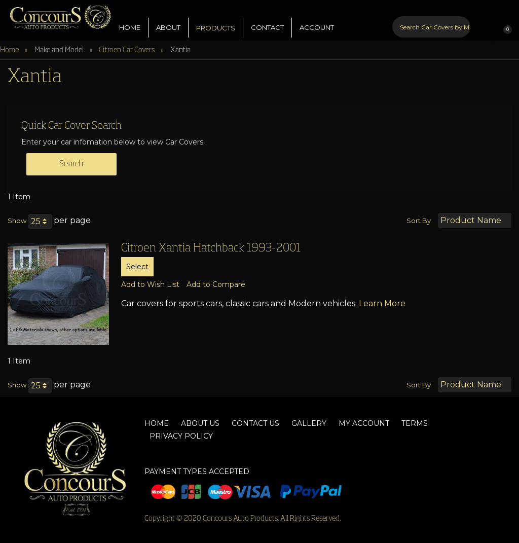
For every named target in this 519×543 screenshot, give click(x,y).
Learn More (382, 303)
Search (71, 164)
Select (137, 266)
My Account (364, 423)
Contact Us (255, 423)
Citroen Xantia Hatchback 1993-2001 (211, 248)
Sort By (418, 220)
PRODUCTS (215, 20)
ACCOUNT (317, 20)
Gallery (308, 423)
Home (10, 50)
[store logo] (56, 15)
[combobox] (431, 19)
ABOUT (168, 20)
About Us (200, 423)
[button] (150, 284)
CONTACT (267, 20)
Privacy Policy (181, 436)
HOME (129, 20)
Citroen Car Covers (127, 50)
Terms (414, 423)
